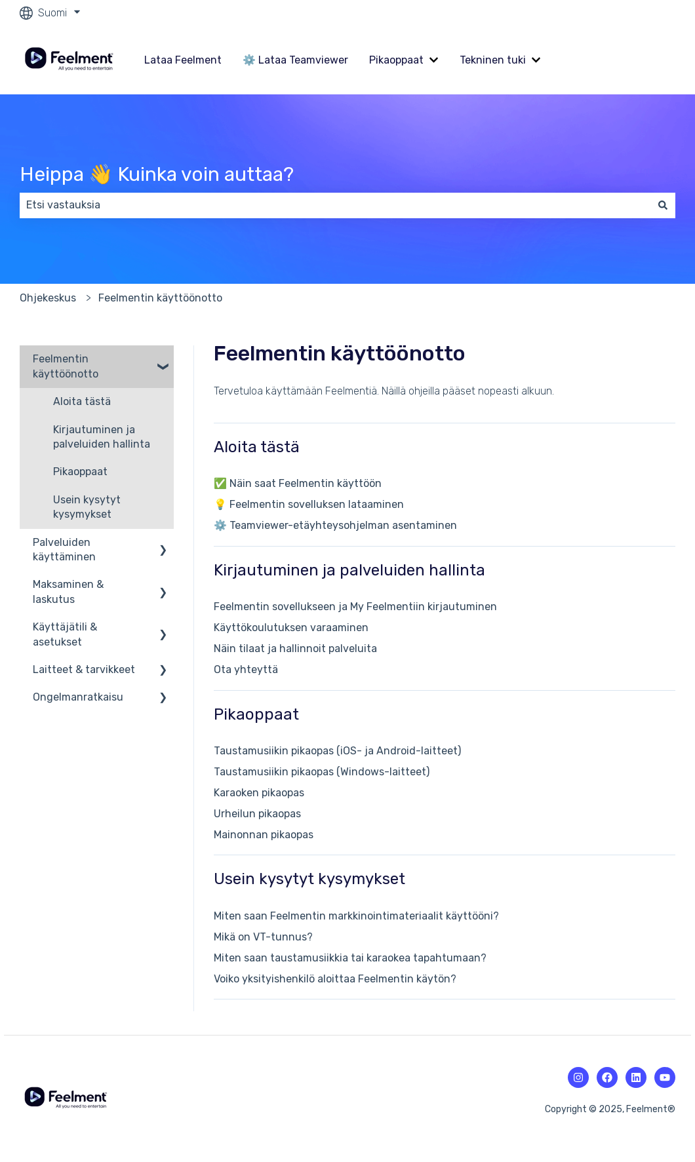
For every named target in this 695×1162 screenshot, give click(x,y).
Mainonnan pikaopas (263, 834)
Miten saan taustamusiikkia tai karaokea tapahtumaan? (350, 958)
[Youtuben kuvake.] (664, 1077)
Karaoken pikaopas (259, 792)
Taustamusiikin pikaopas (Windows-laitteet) (321, 771)
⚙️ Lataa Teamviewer (295, 60)
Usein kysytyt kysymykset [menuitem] (87, 507)
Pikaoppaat (396, 60)
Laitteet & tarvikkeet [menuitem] (84, 669)
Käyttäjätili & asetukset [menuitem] (65, 634)
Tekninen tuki (493, 60)
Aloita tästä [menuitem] (82, 401)
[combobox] (335, 205)
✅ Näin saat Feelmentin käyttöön (298, 483)
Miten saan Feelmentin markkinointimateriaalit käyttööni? (356, 916)
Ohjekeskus (48, 298)
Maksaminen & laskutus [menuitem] (68, 591)
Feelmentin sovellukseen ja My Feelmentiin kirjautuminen (355, 606)
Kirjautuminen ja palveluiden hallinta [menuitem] (101, 436)
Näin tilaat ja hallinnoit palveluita (295, 648)
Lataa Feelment (183, 60)
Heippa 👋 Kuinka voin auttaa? (157, 174)
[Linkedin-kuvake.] (636, 1077)
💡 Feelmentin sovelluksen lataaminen (309, 504)
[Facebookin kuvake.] (607, 1077)
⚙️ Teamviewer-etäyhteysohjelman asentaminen (335, 525)
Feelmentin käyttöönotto (160, 298)
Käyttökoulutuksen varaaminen (291, 627)
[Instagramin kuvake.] (578, 1077)
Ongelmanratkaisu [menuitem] (78, 697)
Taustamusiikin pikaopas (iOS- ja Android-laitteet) (337, 751)
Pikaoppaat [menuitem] (80, 471)
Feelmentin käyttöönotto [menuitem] (65, 366)
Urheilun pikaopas (257, 813)
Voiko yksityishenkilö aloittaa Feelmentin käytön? (335, 979)
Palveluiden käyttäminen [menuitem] (64, 549)
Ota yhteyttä (246, 669)
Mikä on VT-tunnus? (263, 937)
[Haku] (662, 205)
